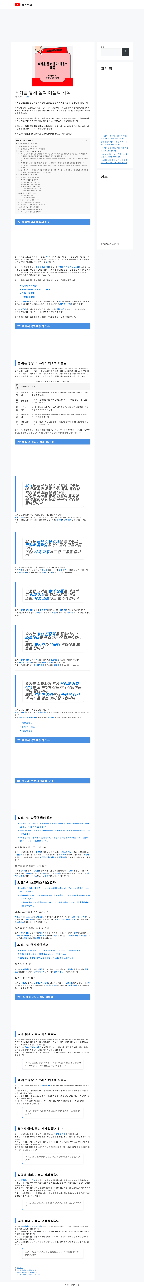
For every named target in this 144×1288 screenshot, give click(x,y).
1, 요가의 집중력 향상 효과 (29, 180)
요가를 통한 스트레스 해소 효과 (32, 191)
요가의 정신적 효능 (29, 197)
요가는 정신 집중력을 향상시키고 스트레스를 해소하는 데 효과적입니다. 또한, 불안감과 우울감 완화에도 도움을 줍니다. (54, 166)
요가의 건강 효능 (28, 195)
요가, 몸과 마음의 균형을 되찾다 (29, 200)
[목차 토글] (86, 140)
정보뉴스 (20, 1268)
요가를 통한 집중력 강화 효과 (32, 184)
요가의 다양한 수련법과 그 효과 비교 (29, 1274)
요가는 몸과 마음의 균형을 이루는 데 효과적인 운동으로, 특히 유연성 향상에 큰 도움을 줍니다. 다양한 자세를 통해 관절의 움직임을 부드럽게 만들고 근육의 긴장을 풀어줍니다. (54, 155)
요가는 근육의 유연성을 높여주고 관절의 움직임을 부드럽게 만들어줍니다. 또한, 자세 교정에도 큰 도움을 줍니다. (54, 159)
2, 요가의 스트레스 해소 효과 (30, 186)
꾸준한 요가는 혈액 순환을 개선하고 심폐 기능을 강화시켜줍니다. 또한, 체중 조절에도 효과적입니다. (53, 163)
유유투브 (27, 4)
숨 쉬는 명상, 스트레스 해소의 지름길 (33, 149)
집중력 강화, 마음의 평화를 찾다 (29, 177)
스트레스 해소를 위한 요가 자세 (32, 188)
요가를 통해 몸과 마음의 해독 (28, 144)
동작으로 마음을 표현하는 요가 (27, 1272)
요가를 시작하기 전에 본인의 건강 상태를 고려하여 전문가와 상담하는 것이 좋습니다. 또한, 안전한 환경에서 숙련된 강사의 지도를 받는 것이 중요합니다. (54, 171)
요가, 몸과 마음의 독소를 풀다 (30, 202)
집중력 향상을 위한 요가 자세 (32, 182)
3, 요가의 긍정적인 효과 (28, 193)
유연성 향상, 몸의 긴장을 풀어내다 (29, 151)
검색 (102, 47)
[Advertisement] (72, 24)
